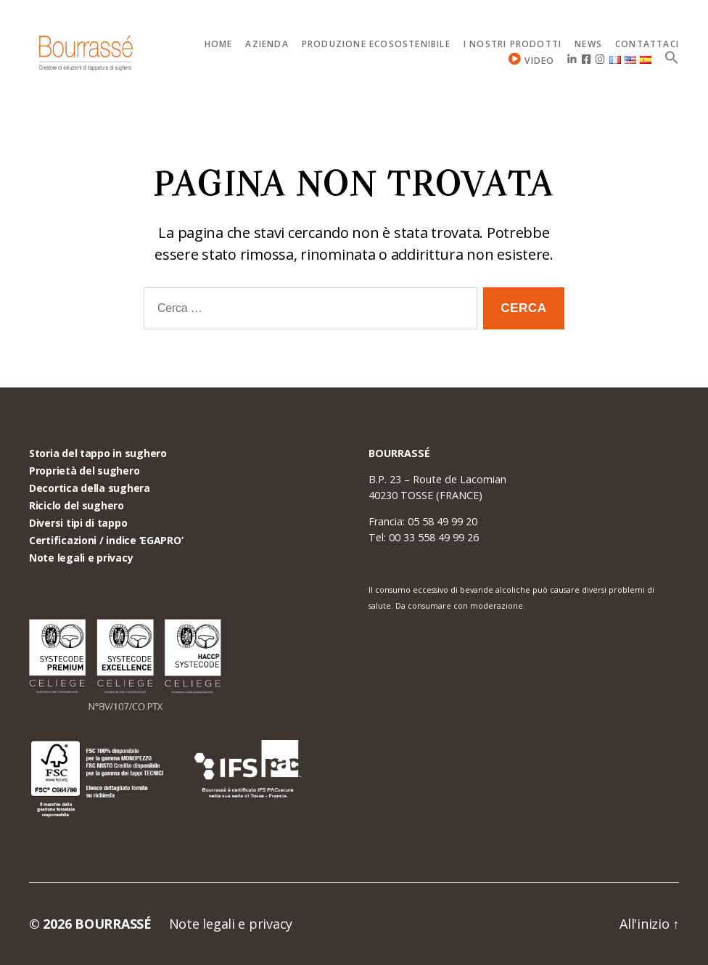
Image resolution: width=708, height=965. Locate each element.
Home (219, 44)
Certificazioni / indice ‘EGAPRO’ (106, 540)
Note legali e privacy (81, 557)
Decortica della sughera (89, 488)
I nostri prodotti (512, 44)
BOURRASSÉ (113, 923)
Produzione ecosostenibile (376, 44)
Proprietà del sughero (84, 470)
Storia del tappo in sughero (98, 453)
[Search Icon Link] (671, 57)
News (588, 44)
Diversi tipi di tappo (78, 523)
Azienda (266, 44)
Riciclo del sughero (76, 505)
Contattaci (647, 44)
